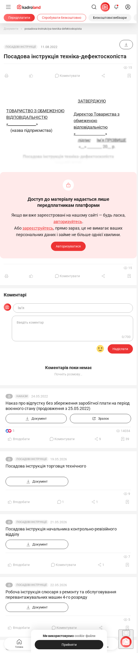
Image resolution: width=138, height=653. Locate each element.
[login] (128, 7)
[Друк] (6, 75)
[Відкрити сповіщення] (116, 7)
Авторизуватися (68, 246)
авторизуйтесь (67, 222)
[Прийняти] (69, 644)
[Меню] (8, 7)
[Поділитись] (104, 75)
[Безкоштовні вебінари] (109, 17)
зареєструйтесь (37, 228)
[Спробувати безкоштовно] (61, 17)
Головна (19, 643)
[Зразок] (100, 418)
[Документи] (11, 28)
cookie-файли (85, 636)
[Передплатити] (19, 17)
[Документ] (126, 44)
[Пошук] (94, 7)
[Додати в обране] (129, 75)
